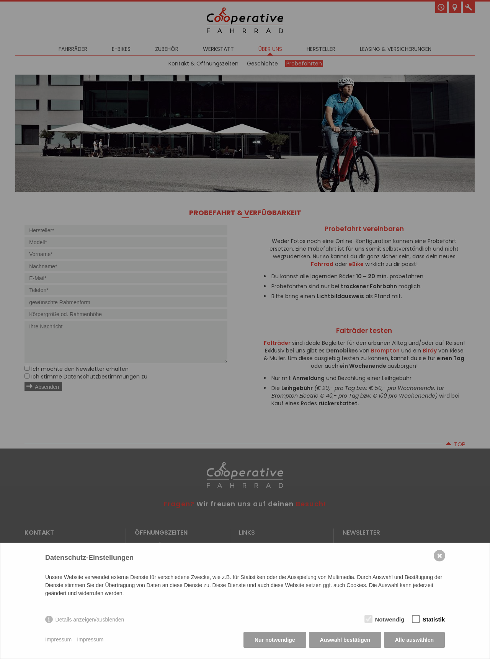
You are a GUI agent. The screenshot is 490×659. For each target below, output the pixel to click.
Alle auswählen (414, 640)
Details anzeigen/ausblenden (90, 620)
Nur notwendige (275, 640)
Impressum (58, 640)
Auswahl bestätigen (345, 640)
